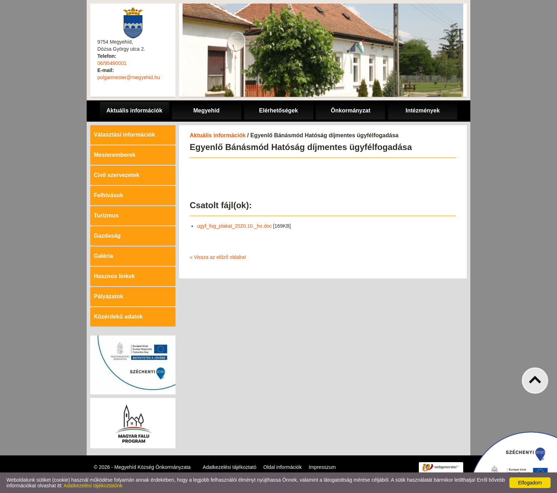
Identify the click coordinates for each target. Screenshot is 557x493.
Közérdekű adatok (118, 317)
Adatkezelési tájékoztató (229, 467)
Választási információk (124, 135)
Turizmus (106, 215)
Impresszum (322, 467)
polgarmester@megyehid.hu (128, 77)
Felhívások (108, 195)
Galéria (103, 256)
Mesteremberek (114, 155)
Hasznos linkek (114, 276)
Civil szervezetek (116, 175)
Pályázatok (108, 296)
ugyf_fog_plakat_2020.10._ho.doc (234, 226)
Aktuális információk (217, 135)
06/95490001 (111, 63)
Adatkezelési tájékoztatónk (93, 485)
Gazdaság (107, 236)
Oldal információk (282, 467)
